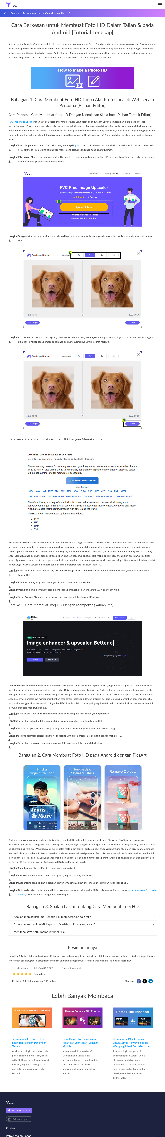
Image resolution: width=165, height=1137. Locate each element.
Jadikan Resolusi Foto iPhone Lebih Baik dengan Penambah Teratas (29, 1042)
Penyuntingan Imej (32, 13)
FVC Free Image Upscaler (21, 121)
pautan (78, 145)
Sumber (15, 13)
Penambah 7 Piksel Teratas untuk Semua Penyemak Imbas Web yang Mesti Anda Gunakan (131, 1042)
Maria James (23, 968)
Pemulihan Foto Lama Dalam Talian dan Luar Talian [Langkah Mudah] (80, 1042)
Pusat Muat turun (19, 1110)
